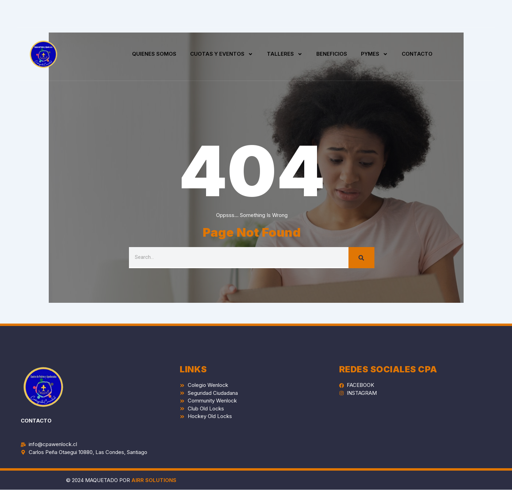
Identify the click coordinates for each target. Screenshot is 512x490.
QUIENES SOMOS (154, 54)
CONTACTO (417, 54)
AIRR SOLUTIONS (153, 480)
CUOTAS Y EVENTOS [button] (221, 54)
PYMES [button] (374, 54)
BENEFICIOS (331, 54)
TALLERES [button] (284, 54)
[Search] (361, 257)
